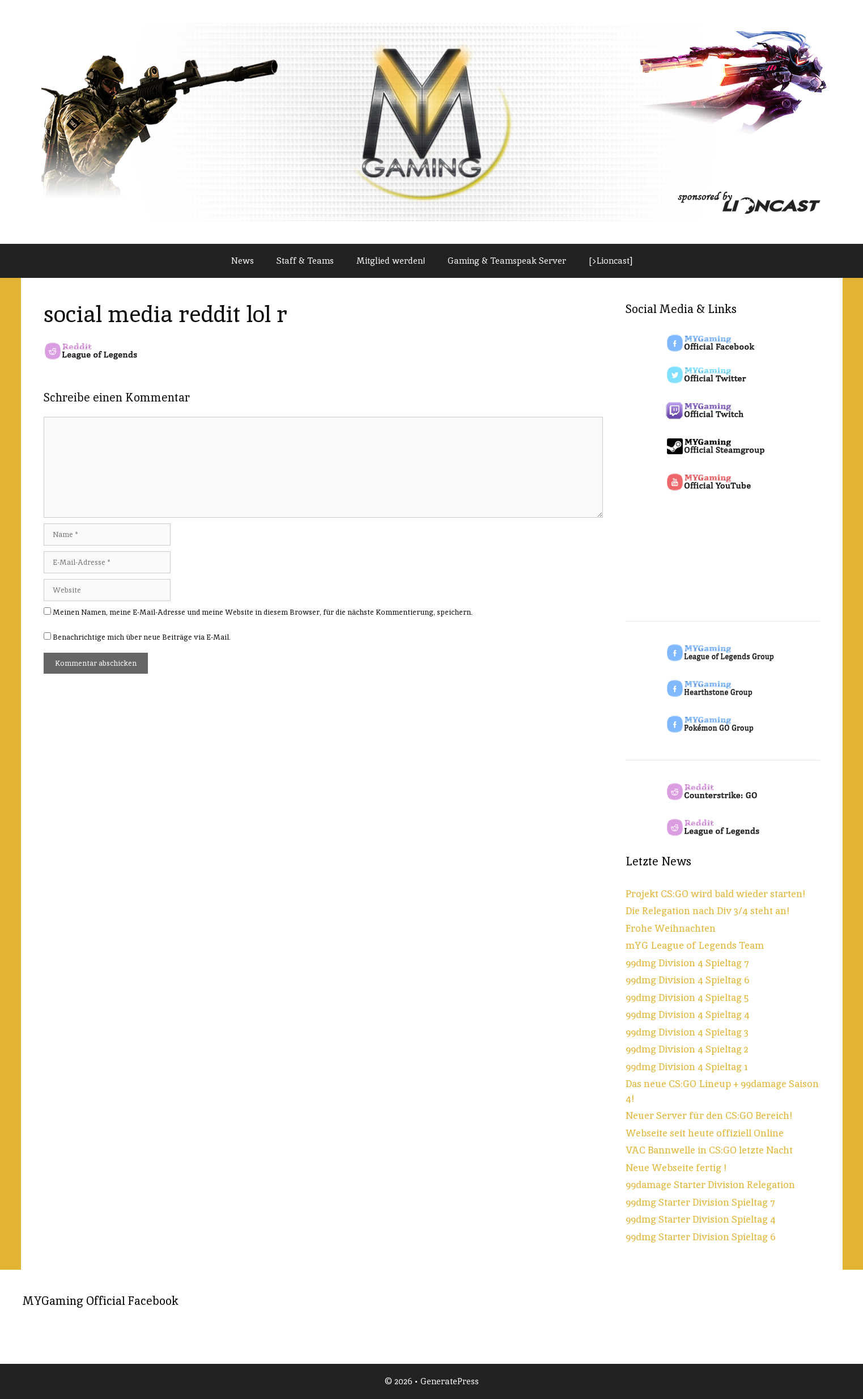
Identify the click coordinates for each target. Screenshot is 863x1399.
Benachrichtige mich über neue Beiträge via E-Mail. (142, 637)
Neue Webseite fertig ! (676, 1167)
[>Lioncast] (610, 260)
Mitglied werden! (390, 260)
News (242, 260)
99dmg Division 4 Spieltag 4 (688, 1014)
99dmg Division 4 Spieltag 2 (687, 1049)
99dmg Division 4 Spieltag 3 (687, 1032)
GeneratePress (449, 1381)
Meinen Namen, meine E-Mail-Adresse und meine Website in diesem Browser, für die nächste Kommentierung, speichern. (263, 612)
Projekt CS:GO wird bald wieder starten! (715, 893)
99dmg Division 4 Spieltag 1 (687, 1066)
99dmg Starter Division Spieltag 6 (701, 1237)
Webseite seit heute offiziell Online (705, 1133)
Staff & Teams (305, 260)
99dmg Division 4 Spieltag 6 (688, 980)
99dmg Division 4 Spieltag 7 (687, 963)
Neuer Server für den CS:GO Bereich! (709, 1115)
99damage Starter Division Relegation (710, 1184)
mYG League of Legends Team (695, 945)
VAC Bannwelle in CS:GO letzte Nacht (709, 1150)
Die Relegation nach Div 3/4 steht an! (707, 911)
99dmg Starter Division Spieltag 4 (701, 1219)
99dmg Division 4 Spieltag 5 (687, 997)
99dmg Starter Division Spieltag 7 (700, 1202)
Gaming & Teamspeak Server (507, 260)
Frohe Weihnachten (671, 928)
